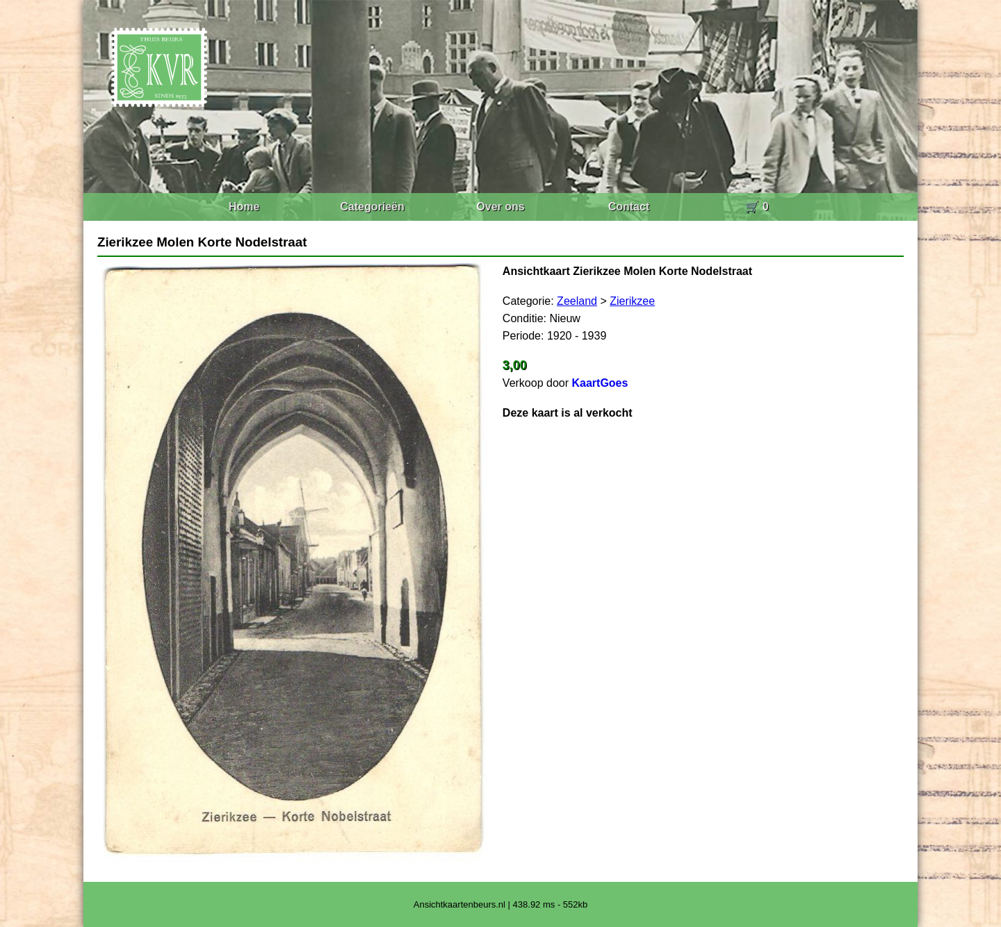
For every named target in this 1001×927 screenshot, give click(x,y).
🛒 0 (756, 206)
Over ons (500, 206)
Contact (629, 206)
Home (244, 206)
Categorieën (372, 206)
